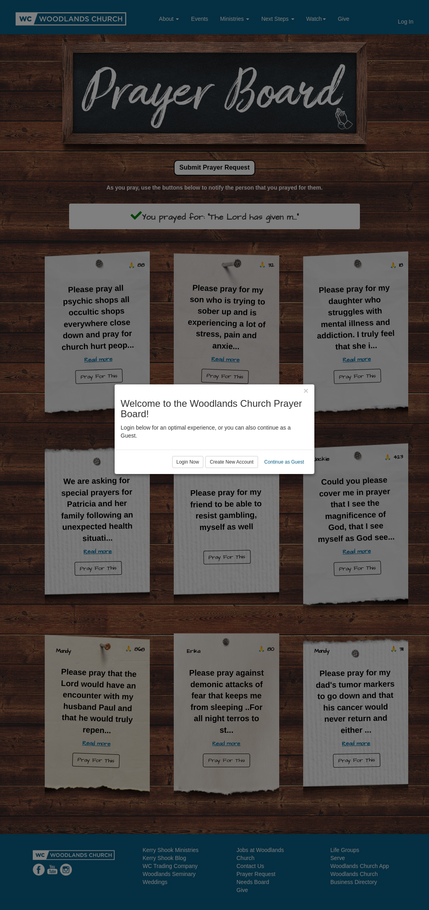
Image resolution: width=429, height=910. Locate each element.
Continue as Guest (284, 487)
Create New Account (231, 487)
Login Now (188, 487)
